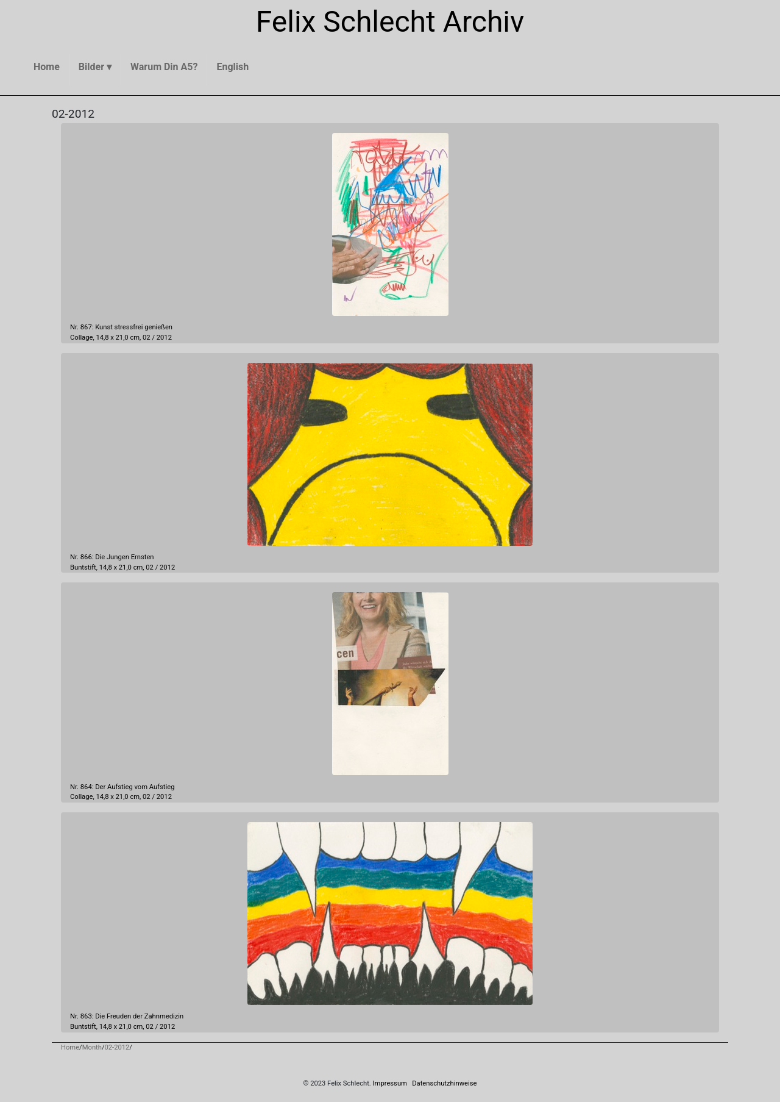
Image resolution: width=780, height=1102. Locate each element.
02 (147, 338)
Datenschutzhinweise (444, 1083)
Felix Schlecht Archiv (390, 21)
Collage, (82, 338)
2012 (164, 338)
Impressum (390, 1083)
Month (92, 1047)
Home (70, 1047)
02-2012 (117, 1047)
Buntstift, (84, 567)
